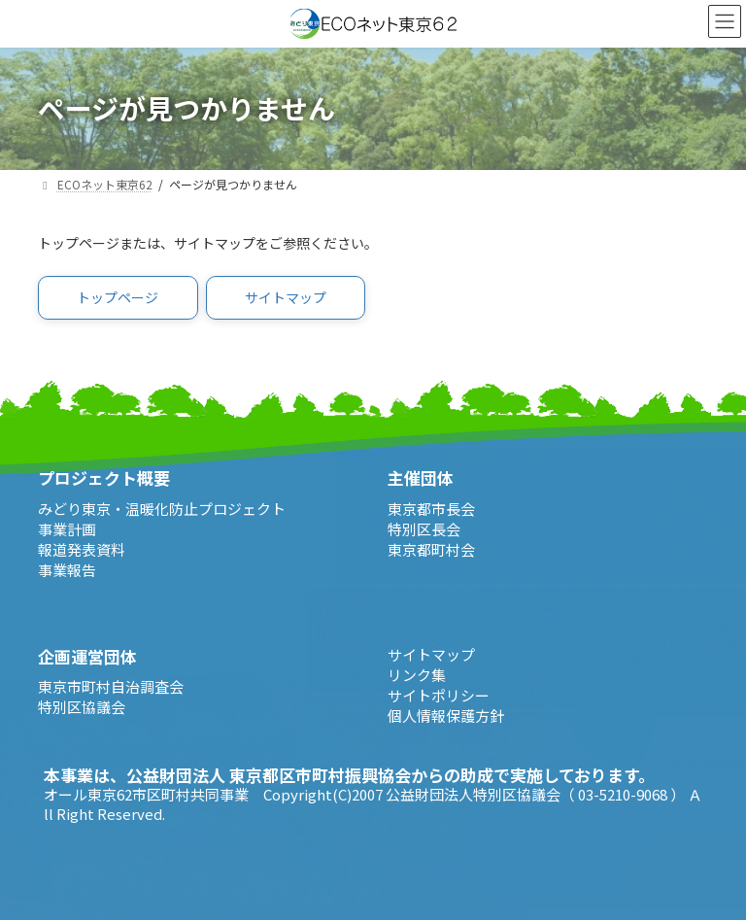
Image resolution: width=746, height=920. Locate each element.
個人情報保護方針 (446, 715)
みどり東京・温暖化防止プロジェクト (162, 508)
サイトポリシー (439, 695)
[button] (118, 298)
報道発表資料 (81, 549)
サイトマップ (431, 654)
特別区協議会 (81, 707)
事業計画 (67, 529)
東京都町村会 (431, 549)
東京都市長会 (431, 508)
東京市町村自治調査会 (111, 686)
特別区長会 (424, 529)
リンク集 (417, 674)
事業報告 (67, 570)
